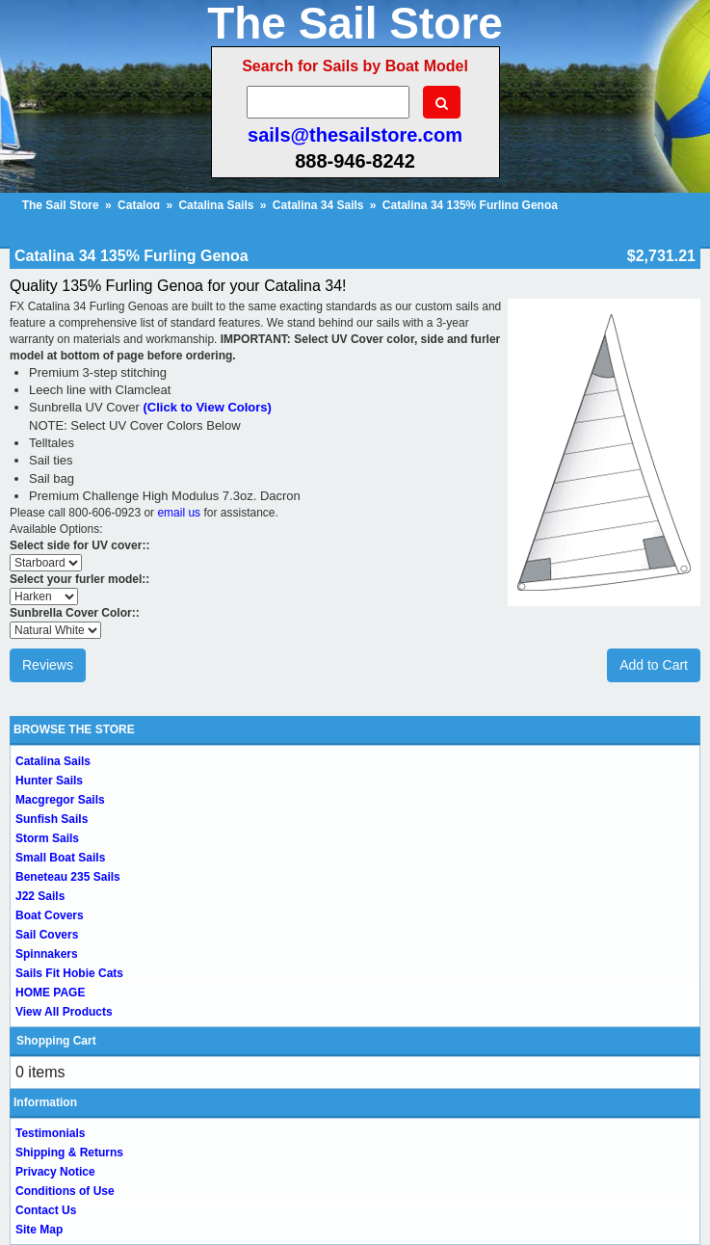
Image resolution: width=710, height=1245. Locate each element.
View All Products (64, 1012)
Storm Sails (47, 838)
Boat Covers (49, 915)
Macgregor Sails (60, 800)
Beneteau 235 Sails (67, 877)
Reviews (47, 665)
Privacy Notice (55, 1172)
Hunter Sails (49, 780)
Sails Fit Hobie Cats (69, 973)
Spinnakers (46, 954)
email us (178, 512)
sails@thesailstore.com (355, 135)
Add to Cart (653, 665)
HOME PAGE (50, 992)
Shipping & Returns (69, 1152)
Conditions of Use (65, 1191)
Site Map (39, 1229)
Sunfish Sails (51, 819)
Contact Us (45, 1210)
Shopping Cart (56, 1040)
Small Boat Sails (60, 857)
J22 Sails (40, 896)
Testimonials (50, 1133)
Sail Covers (46, 934)
